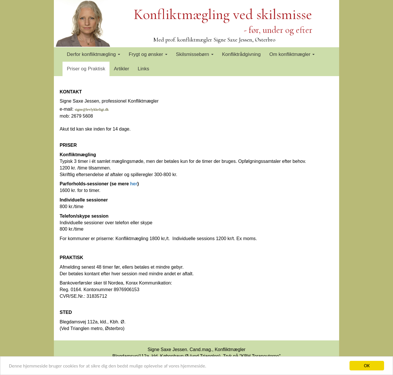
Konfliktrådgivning (241, 54)
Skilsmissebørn (194, 54)
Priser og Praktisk (86, 68)
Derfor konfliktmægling (93, 54)
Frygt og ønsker (148, 54)
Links (143, 68)
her (133, 183)
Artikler (121, 68)
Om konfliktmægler (292, 54)
